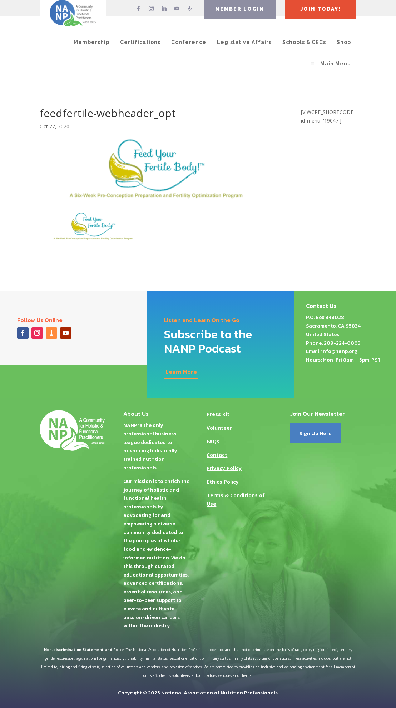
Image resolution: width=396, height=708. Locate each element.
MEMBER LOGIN (239, 9)
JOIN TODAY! (321, 9)
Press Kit (218, 414)
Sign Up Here (315, 433)
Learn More (181, 371)
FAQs (213, 441)
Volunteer (219, 427)
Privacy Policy (224, 468)
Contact (217, 455)
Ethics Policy (223, 481)
